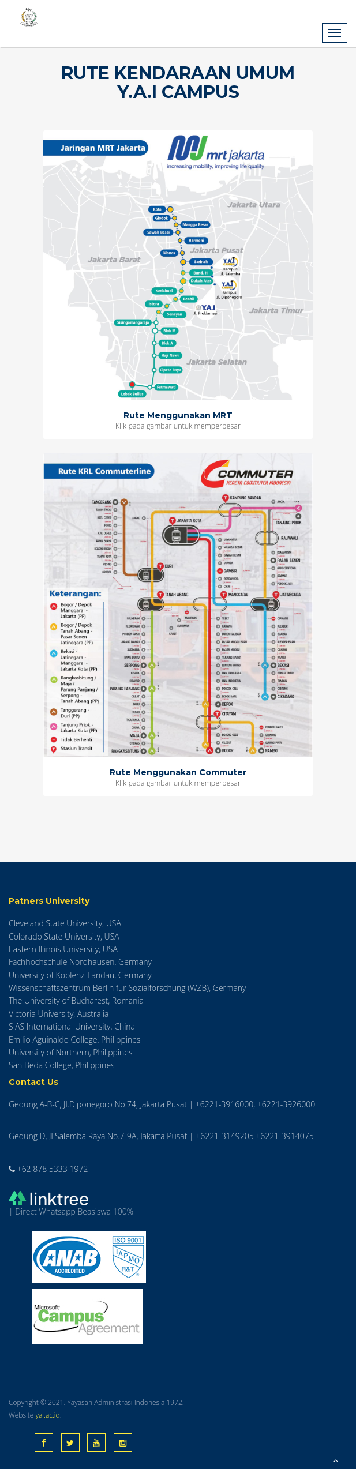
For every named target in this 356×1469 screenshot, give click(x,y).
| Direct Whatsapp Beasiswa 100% (71, 1204)
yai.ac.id (47, 1415)
